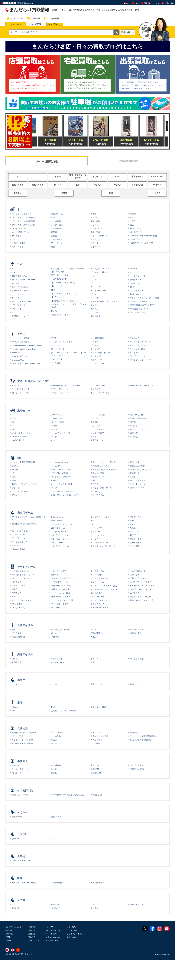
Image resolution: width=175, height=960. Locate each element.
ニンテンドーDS (58, 528)
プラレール (95, 418)
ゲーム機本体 (135, 542)
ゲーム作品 (56, 736)
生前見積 (31, 934)
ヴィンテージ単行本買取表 (23, 221)
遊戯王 (15, 589)
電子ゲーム (135, 535)
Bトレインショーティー (22, 433)
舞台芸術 (94, 217)
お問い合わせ (72, 937)
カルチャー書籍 (58, 228)
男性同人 (117, 185)
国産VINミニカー (98, 440)
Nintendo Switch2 (58, 517)
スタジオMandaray (53, 937)
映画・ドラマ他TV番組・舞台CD (105, 469)
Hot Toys (54, 311)
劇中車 (93, 437)
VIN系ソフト (135, 477)
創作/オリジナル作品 (99, 736)
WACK (93, 629)
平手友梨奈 (16, 633)
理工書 (93, 239)
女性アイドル (17, 185)
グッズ (15, 904)
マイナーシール (97, 582)
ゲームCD (55, 466)
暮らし (133, 217)
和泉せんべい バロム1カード (142, 585)
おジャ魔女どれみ (19, 276)
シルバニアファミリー (21, 389)
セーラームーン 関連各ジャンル (143, 385)
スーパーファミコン (20, 531)
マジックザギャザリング (22, 600)
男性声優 (94, 484)
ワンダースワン (136, 517)
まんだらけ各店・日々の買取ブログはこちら (87, 47)
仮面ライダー (135, 279)
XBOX (133, 524)
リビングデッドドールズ (140, 345)
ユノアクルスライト (99, 363)
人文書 (93, 214)
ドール (57, 176)
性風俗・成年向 (18, 243)
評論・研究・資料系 (20, 795)
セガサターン (96, 532)
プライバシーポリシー (76, 934)
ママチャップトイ (98, 360)
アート (15, 684)
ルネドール (135, 353)
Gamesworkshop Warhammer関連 (143, 236)
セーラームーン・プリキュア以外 (65, 385)
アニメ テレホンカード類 (62, 600)
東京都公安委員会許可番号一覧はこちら (19, 954)
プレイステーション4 (60, 546)
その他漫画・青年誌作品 (22, 743)
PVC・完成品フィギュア (101, 269)
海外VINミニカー (137, 415)
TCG (14, 596)
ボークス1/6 (96, 356)
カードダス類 (96, 575)
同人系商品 (56, 765)
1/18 (13, 418)
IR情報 (8, 940)
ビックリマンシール (99, 578)
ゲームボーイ (57, 521)
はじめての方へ (17, 18)
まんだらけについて (13, 927)
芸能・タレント (97, 228)
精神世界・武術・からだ (101, 488)
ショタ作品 (95, 743)
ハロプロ (55, 637)
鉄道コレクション (137, 429)
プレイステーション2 (60, 539)
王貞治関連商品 (97, 882)
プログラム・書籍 (98, 707)
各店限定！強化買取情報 (140, 740)
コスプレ (17, 193)
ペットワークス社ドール (101, 353)
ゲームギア (95, 539)
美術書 (54, 236)
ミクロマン (16, 312)
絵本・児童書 (17, 247)
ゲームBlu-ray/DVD (59, 462)
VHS (14, 480)
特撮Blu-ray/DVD (98, 477)
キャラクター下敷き (59, 604)
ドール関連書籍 (97, 338)
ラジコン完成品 (97, 433)
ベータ (54, 480)
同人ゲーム (16, 773)
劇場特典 (16, 908)
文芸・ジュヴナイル (99, 236)
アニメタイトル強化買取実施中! (143, 736)
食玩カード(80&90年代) (61, 585)
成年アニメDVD (137, 488)
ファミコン (16, 527)
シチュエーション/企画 (61, 469)
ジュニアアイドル (137, 480)
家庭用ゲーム (137, 176)
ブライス (94, 345)
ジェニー (55, 345)
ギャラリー (95, 908)
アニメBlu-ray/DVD (20, 491)
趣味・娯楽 (95, 221)
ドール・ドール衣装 (20, 338)
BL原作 (15, 469)
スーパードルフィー (59, 349)
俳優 (92, 662)
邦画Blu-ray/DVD (137, 466)
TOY (37, 176)
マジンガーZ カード (99, 600)
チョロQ (54, 426)
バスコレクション (98, 415)
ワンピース (95, 312)
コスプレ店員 (51, 934)
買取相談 (36, 18)
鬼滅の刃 (94, 309)
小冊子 (133, 221)
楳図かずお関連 (97, 473)
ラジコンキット (97, 429)
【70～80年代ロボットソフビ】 (64, 293)
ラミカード (56, 607)
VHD (14, 477)
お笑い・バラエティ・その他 (24, 484)
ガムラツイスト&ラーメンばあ (104, 585)
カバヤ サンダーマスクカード (142, 582)
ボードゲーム (135, 232)
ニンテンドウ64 (18, 534)
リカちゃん (135, 338)
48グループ (56, 633)
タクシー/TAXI (57, 422)
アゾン (54, 338)
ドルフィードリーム (59, 359)
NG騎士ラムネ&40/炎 (139, 309)
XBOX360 (134, 528)
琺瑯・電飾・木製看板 (21, 860)
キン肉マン (16, 283)
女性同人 (97, 185)
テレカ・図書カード (20, 769)
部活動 (8, 937)
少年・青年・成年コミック (23, 225)
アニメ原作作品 (58, 732)
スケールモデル (58, 415)
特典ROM (95, 769)
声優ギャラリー (136, 904)
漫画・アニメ (96, 684)
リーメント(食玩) (137, 349)
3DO (132, 521)
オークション (33, 940)
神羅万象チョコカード (60, 596)
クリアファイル (97, 571)
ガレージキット (97, 287)
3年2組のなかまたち (20, 342)
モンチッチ (95, 389)
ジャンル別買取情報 (46, 161)
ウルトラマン (135, 283)
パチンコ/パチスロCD (60, 477)
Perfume (94, 637)
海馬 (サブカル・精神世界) (141, 243)
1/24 (13, 422)
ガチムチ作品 (96, 740)
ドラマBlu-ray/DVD (59, 473)
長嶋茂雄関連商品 (58, 882)
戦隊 (132, 287)
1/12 (13, 415)
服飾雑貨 (16, 838)
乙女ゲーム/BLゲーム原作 (62, 491)
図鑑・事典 (95, 232)
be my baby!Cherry (19, 356)
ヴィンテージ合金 (137, 312)
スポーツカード (136, 575)
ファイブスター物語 (138, 301)
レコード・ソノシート (139, 484)
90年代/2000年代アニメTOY (142, 305)
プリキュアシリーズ (59, 389)
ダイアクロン (17, 298)
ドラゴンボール (18, 305)
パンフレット (135, 228)
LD (13, 473)
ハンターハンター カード (23, 578)
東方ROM (95, 765)
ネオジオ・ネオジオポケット (103, 546)
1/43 (13, 426)
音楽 (53, 247)
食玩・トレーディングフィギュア (105, 301)
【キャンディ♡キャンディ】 (63, 282)
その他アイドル (136, 629)
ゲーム (54, 684)
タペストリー (57, 908)
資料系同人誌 (96, 795)
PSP (92, 521)
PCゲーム (157, 185)
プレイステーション (59, 535)
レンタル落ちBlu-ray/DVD (141, 469)
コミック (16, 239)
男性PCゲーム (18, 817)
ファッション (57, 243)
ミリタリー (95, 225)
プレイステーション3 (60, 542)
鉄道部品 (134, 437)
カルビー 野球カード (99, 607)
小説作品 (134, 732)
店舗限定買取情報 (128, 161)
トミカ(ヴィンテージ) (60, 433)
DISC (117, 176)
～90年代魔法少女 (58, 279)
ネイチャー (95, 247)
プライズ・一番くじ (99, 272)
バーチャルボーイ (19, 542)
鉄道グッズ (135, 426)
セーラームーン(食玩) (60, 593)
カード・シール (157, 176)
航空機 (133, 422)
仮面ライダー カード (99, 604)
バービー (94, 342)
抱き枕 (54, 773)
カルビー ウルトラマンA (140, 589)
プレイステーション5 (100, 517)
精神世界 (94, 243)
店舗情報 (31, 927)
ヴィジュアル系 (136, 659)
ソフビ (93, 279)
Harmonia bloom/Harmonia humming (27, 345)
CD (13, 710)
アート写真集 (57, 239)
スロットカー (57, 418)
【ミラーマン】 (58, 297)
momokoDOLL (18, 360)
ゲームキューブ (18, 538)
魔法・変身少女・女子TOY (77, 176)
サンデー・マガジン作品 (22, 740)
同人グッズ (95, 732)
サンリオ (16, 385)
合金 (92, 276)
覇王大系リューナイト (60, 275)
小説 (53, 217)
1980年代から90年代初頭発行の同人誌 (67, 795)
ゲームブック (135, 239)
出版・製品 (71, 927)
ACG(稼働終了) (18, 607)
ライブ (54, 488)
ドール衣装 (56, 363)
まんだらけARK (52, 940)
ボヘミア (49, 927)
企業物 (64, 193)
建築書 (54, 232)
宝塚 (77, 185)
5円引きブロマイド (138, 578)
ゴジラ (54, 290)
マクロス (134, 272)
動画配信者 (16, 662)
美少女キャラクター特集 (140, 596)
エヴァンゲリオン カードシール (104, 589)
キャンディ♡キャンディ (140, 360)
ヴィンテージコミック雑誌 (23, 217)
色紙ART (55, 575)
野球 (111, 193)
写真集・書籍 (135, 633)
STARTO (15, 659)
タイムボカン (17, 294)
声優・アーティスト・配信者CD (104, 462)
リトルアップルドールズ (140, 342)
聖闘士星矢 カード (98, 593)
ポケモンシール (18, 585)
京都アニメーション (20, 316)
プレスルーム (72, 930)
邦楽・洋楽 (135, 462)
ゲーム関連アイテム (20, 290)
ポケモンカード (18, 582)
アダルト (16, 488)
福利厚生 (9, 934)
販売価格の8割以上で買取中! (24, 732)
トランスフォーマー (138, 276)
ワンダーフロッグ (137, 356)
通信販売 (31, 937)
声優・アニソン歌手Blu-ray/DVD (65, 495)
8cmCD (15, 466)
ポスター (57, 185)
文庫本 (133, 214)
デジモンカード (18, 593)
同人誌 (54, 740)
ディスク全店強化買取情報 (23, 462)
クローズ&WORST (20, 287)
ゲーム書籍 (16, 236)
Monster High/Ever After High (24, 349)
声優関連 (55, 904)
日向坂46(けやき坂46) (60, 629)
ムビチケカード (136, 593)
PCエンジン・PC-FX (99, 542)
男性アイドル (37, 185)
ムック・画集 (57, 225)
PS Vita (93, 524)
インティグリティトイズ (61, 342)
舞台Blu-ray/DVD (98, 491)
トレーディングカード (60, 571)
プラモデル (95, 283)
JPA (13, 272)
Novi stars (16, 353)
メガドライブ (96, 528)
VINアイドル (56, 659)
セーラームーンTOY (20, 393)
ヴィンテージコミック (21, 214)
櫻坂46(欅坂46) (18, 637)
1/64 (13, 429)
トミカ (54, 429)
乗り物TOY (97, 176)
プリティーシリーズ (59, 393)
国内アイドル (96, 659)
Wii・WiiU (16, 545)
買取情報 (31, 930)
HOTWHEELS (18, 440)
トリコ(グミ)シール (59, 582)
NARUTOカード (98, 596)
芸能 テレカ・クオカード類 (142, 600)
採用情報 (9, 930)
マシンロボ (16, 309)
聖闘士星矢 (95, 316)
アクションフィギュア (60, 315)
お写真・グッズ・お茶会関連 (63, 710)
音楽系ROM (96, 773)
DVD (53, 707)
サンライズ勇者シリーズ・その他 (144, 298)
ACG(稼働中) (17, 604)
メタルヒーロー (136, 290)
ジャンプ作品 (17, 736)
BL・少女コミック (20, 228)
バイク (54, 437)
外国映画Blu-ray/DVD (100, 466)
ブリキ (93, 294)
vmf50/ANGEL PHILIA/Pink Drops (26, 363)
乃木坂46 (16, 629)
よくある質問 (53, 18)
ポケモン (94, 305)
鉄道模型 (134, 433)
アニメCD (16, 495)
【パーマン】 (57, 286)
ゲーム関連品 (135, 546)
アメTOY (94, 298)
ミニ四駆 (94, 422)
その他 (157, 193)
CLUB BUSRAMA (19, 437)
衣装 (53, 838)
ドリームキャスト (98, 535)
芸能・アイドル (97, 495)
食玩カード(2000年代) (60, 589)
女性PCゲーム (57, 817)
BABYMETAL (97, 633)
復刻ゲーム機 (135, 539)
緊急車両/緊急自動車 (139, 418)
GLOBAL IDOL (57, 662)
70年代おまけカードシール (23, 575)
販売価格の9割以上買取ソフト (25, 524)
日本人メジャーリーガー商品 (24, 882)
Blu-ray (15, 707)
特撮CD (94, 480)
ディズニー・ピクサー (21, 301)
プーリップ (95, 349)
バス (53, 440)
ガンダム (134, 269)
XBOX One (134, 532)
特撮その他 (135, 294)
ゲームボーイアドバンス (61, 524)
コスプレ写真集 (136, 765)
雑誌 (132, 225)
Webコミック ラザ (53, 930)
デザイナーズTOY (98, 290)
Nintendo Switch (18, 549)
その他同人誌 (137, 185)
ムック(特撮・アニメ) (21, 232)
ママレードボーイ (98, 385)
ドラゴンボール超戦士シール (63, 578)
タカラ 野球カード (138, 571)
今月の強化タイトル (20, 571)
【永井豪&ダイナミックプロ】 (64, 301)
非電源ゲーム (57, 214)
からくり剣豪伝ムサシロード (24, 279)
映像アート (135, 473)
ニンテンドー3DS (58, 532)
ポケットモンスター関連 (61, 484)
